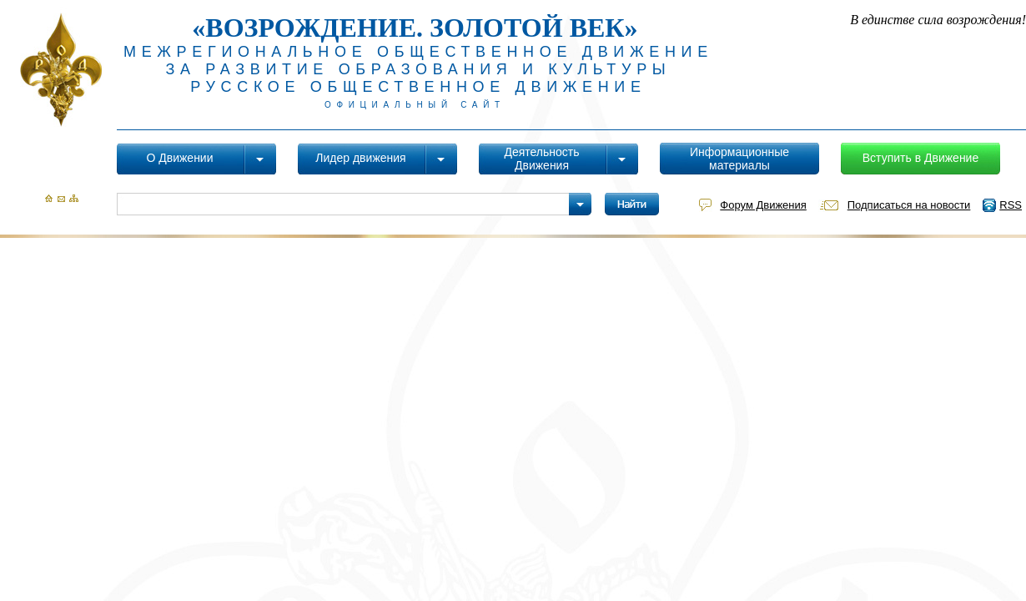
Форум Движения (763, 205)
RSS (1010, 205)
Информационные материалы (739, 158)
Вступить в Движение (920, 157)
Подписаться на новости (909, 205)
